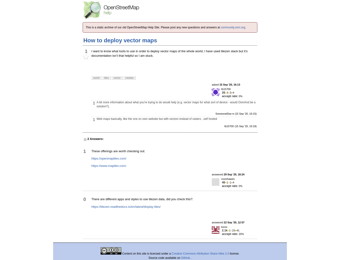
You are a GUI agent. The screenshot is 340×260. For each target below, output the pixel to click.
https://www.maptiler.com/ (108, 166)
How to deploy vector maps (120, 40)
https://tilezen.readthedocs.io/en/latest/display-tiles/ (126, 206)
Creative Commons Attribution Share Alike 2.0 (200, 253)
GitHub (186, 258)
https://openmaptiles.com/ (108, 158)
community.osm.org (233, 27)
